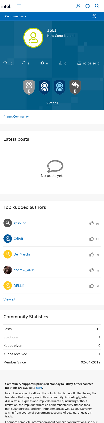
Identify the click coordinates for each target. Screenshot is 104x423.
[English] (87, 6)
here (39, 387)
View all (52, 102)
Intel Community (17, 116)
